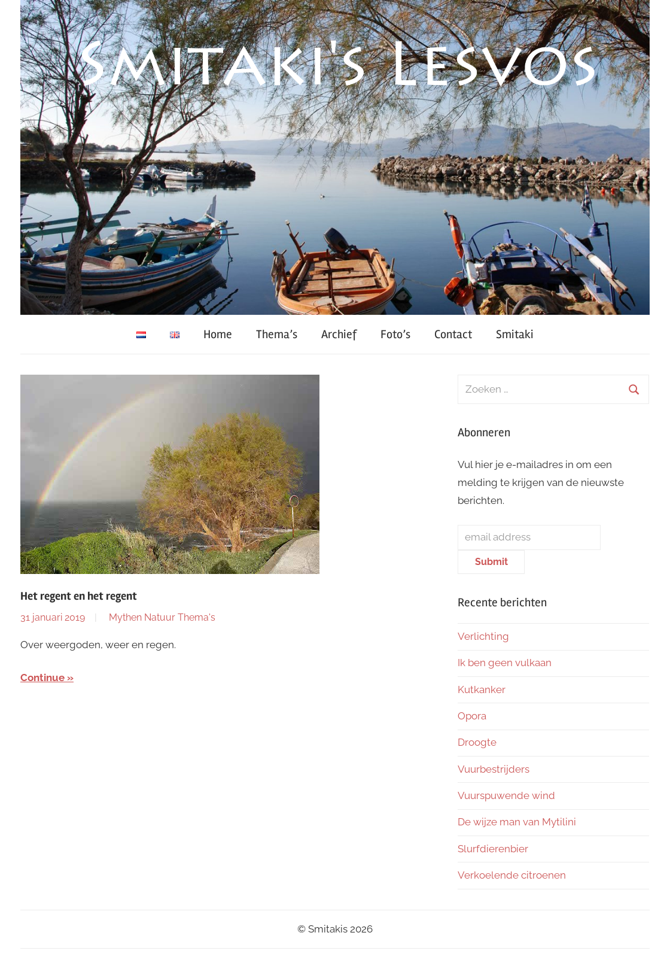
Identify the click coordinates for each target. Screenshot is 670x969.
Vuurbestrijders (493, 769)
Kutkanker (481, 689)
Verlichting (483, 636)
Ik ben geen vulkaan (505, 663)
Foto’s (395, 334)
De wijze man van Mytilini (517, 822)
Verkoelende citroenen (512, 875)
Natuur (159, 617)
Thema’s (276, 334)
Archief (339, 334)
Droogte (477, 742)
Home (217, 334)
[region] (335, 157)
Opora (472, 716)
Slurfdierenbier (493, 849)
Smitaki (515, 334)
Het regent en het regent (78, 596)
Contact (453, 334)
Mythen (125, 617)
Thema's (196, 617)
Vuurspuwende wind (506, 795)
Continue (42, 678)
